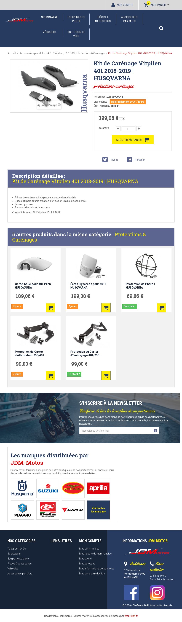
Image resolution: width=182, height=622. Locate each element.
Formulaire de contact (162, 579)
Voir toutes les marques (98, 510)
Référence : (100, 96)
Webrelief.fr (131, 616)
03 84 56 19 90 (158, 575)
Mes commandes (89, 548)
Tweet (109, 160)
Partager (135, 160)
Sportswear (49, 17)
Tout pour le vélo (76, 34)
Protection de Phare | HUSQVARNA (140, 285)
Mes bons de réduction (92, 573)
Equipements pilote (76, 19)
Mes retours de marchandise (95, 553)
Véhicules (49, 32)
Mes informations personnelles (96, 568)
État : (96, 105)
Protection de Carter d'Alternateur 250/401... (30, 353)
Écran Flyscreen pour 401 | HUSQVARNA (88, 285)
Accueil (11, 53)
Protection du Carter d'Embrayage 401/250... (85, 353)
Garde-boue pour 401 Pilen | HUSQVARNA (33, 285)
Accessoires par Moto (129, 19)
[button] (161, 26)
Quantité (104, 127)
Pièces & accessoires (103, 19)
